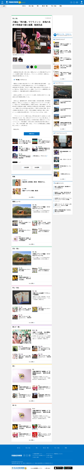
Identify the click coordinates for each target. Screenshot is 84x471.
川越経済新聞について (38, 453)
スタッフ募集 (49, 457)
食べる (24, 6)
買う (38, 6)
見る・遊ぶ (31, 6)
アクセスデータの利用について (40, 455)
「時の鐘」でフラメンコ (21, 79)
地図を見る (31, 133)
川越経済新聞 (12, 2)
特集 (61, 6)
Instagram (77, 2)
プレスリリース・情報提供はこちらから (55, 453)
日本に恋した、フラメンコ (39, 155)
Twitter (74, 2)
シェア (19, 162)
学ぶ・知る (53, 6)
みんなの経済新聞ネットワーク (19, 468)
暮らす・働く (45, 6)
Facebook (71, 2)
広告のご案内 (36, 457)
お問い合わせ (49, 455)
